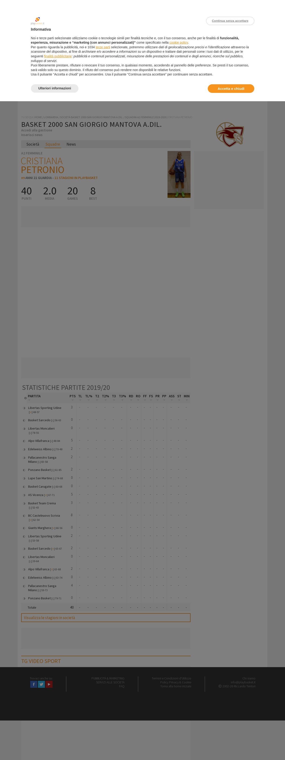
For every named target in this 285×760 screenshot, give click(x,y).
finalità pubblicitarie (58, 56)
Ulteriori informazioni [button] (54, 88)
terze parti (103, 47)
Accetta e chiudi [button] (231, 89)
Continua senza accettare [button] (230, 21)
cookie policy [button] (178, 42)
